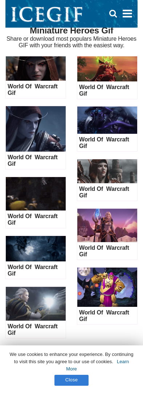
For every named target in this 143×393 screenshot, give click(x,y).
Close (71, 379)
